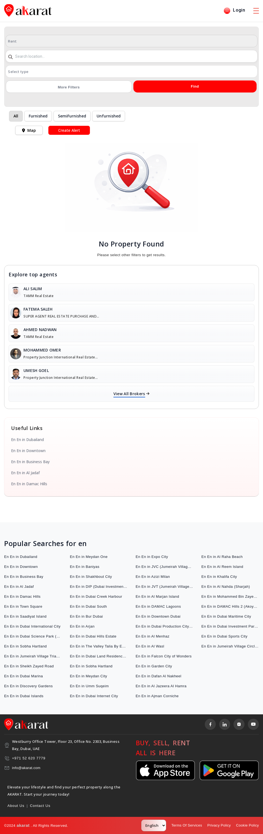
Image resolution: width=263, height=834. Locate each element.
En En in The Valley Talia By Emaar (98, 646)
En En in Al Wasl (150, 646)
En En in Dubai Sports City (224, 636)
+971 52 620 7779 (29, 758)
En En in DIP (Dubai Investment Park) (98, 586)
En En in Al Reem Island (222, 567)
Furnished (38, 116)
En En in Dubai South (88, 606)
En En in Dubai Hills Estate (93, 636)
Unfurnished (109, 116)
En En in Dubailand (27, 439)
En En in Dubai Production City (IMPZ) (164, 626)
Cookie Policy (247, 825)
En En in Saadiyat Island (25, 616)
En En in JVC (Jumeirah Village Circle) (164, 567)
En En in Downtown (28, 450)
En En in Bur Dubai (86, 616)
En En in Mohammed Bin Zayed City (230, 596)
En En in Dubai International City (32, 626)
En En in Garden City (154, 666)
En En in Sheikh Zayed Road (29, 666)
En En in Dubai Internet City (94, 696)
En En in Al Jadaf (25, 472)
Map (29, 130)
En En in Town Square (23, 606)
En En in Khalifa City (219, 577)
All (16, 116)
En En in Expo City (152, 557)
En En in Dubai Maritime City (226, 616)
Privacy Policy (219, 825)
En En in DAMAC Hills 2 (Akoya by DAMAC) (230, 606)
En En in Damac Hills (29, 483)
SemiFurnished (72, 116)
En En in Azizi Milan (153, 577)
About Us (15, 806)
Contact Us (40, 806)
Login (234, 10)
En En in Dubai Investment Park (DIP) (230, 626)
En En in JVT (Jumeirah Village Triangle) (164, 586)
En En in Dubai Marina (23, 676)
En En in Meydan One (89, 557)
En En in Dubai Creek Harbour (96, 596)
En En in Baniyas (84, 567)
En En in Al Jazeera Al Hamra (161, 686)
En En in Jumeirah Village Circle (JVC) (230, 646)
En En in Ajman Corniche (157, 696)
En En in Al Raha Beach (222, 557)
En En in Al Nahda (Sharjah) (225, 586)
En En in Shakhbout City (91, 577)
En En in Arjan (82, 626)
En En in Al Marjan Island (157, 596)
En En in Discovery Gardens (28, 686)
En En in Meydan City (88, 676)
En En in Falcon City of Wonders (164, 656)
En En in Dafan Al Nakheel (159, 676)
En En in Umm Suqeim (89, 686)
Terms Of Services (186, 825)
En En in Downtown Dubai (158, 616)
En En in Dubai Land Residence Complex (98, 656)
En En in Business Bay (30, 461)
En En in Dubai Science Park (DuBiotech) (33, 636)
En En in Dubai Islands (24, 696)
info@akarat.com (26, 768)
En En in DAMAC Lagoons (158, 606)
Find (195, 86)
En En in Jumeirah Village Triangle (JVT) (33, 656)
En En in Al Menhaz (152, 636)
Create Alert (69, 130)
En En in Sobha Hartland (25, 646)
